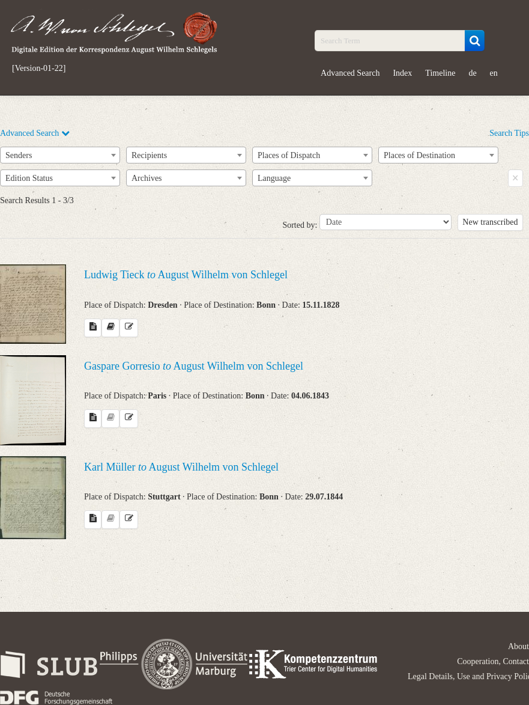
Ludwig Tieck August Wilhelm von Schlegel (186, 275)
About (518, 646)
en (494, 73)
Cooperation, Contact (493, 661)
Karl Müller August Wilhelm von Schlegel (181, 467)
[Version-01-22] (38, 68)
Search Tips (509, 133)
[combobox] (60, 155)
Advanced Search (350, 73)
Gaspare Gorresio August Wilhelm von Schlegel (193, 366)
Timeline (440, 73)
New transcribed (490, 222)
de (472, 73)
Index (402, 73)
